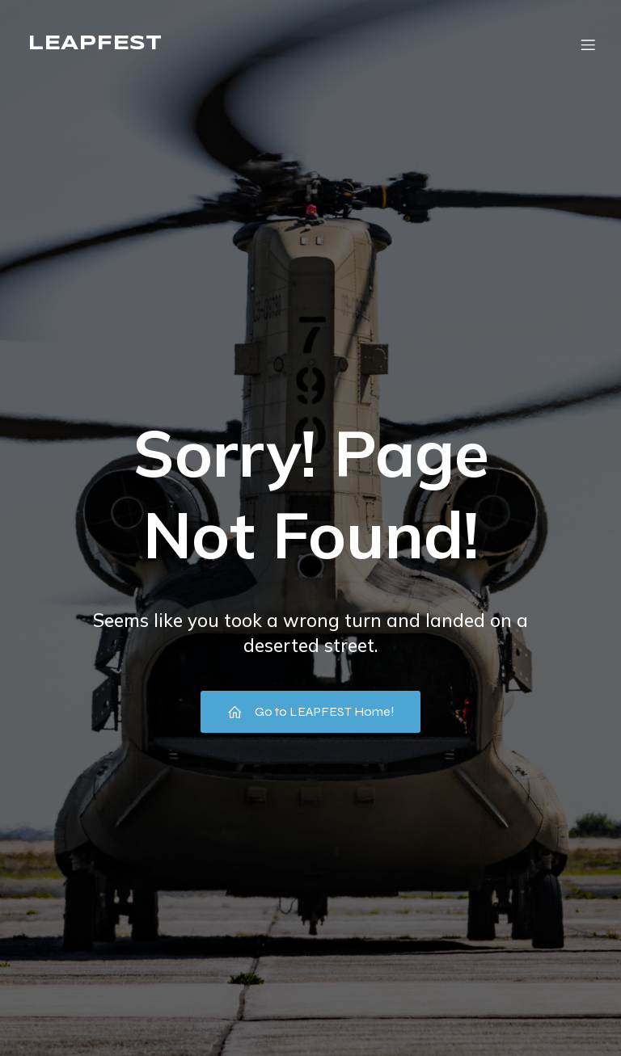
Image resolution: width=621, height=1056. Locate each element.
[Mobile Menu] (588, 44)
